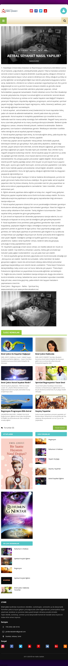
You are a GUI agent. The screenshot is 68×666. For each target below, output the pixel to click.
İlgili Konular (11, 332)
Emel (46, 50)
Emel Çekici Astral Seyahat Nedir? (16, 382)
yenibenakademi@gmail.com (15, 632)
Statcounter (4, 665)
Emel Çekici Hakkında (44, 354)
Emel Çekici (5, 607)
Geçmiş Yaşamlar (43, 411)
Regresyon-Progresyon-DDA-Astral (16, 411)
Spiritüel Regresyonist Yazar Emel (50, 382)
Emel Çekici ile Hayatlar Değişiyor (15, 354)
